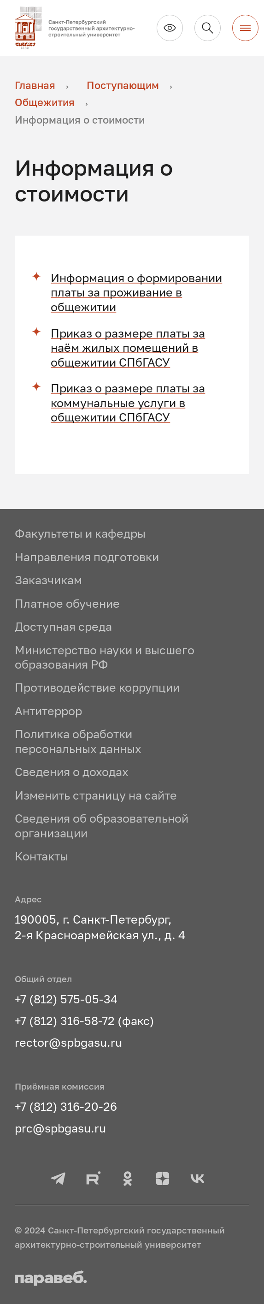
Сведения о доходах (72, 772)
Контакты (41, 856)
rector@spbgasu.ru (68, 1042)
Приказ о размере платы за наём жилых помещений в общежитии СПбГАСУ (128, 347)
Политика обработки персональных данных (78, 741)
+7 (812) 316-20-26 (66, 1106)
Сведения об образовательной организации (101, 825)
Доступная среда (63, 626)
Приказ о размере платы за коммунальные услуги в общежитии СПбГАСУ (128, 402)
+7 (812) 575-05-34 (66, 999)
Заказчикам (48, 580)
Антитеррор (48, 711)
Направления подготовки (87, 557)
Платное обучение (67, 603)
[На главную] (80, 28)
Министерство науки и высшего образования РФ (104, 657)
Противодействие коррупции (97, 687)
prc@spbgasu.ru (60, 1128)
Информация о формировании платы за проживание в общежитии (136, 292)
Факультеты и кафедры (80, 533)
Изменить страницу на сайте (96, 795)
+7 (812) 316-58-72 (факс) (84, 1021)
